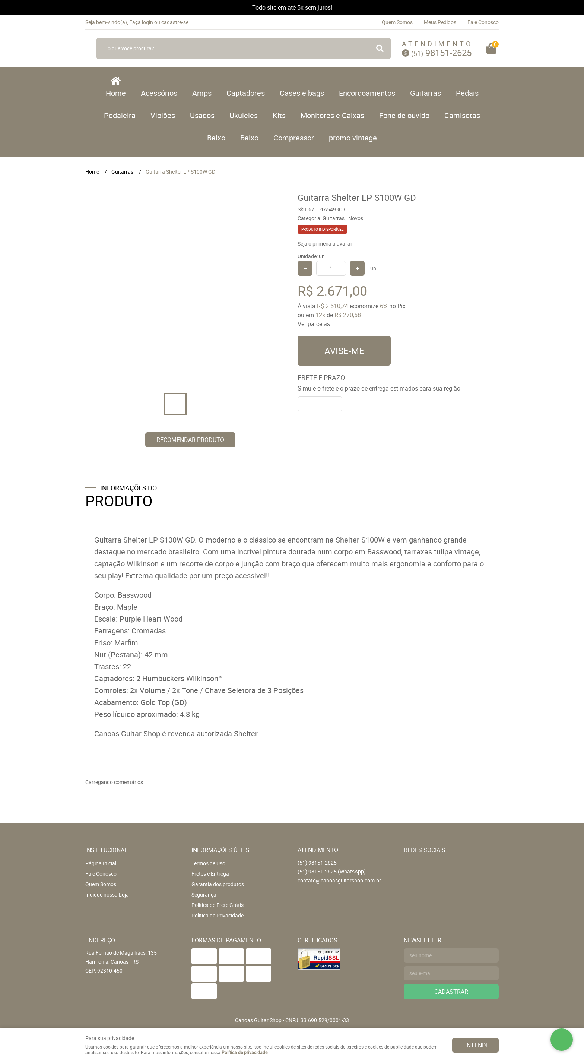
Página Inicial (100, 863)
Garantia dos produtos (217, 884)
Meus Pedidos (440, 22)
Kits (279, 115)
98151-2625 (441, 53)
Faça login (141, 22)
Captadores (245, 93)
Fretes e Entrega (210, 873)
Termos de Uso (208, 863)
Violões (162, 115)
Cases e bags (302, 93)
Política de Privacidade (217, 915)
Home (116, 93)
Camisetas (462, 115)
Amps (202, 93)
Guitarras (425, 93)
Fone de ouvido (404, 115)
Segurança (203, 894)
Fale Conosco (483, 22)
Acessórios (159, 93)
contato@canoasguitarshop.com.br (339, 880)
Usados (202, 115)
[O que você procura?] (380, 48)
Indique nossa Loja (107, 894)
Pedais (467, 93)
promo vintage (353, 138)
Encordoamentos (367, 93)
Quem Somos (397, 22)
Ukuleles (243, 115)
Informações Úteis (220, 850)
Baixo (216, 138)
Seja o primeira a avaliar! (326, 243)
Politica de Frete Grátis (217, 904)
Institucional (106, 850)
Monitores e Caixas (332, 115)
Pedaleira (120, 115)
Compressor (293, 138)
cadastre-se (174, 22)
